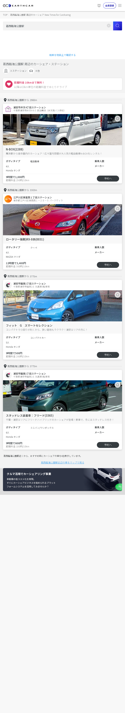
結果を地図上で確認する (62, 55)
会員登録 (109, 5)
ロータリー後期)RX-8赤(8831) (25, 239)
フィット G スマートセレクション (29, 325)
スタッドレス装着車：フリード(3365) (30, 415)
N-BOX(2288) (14, 149)
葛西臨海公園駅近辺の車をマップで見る (62, 462)
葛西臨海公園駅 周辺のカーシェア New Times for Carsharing (40, 14)
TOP (5, 14)
